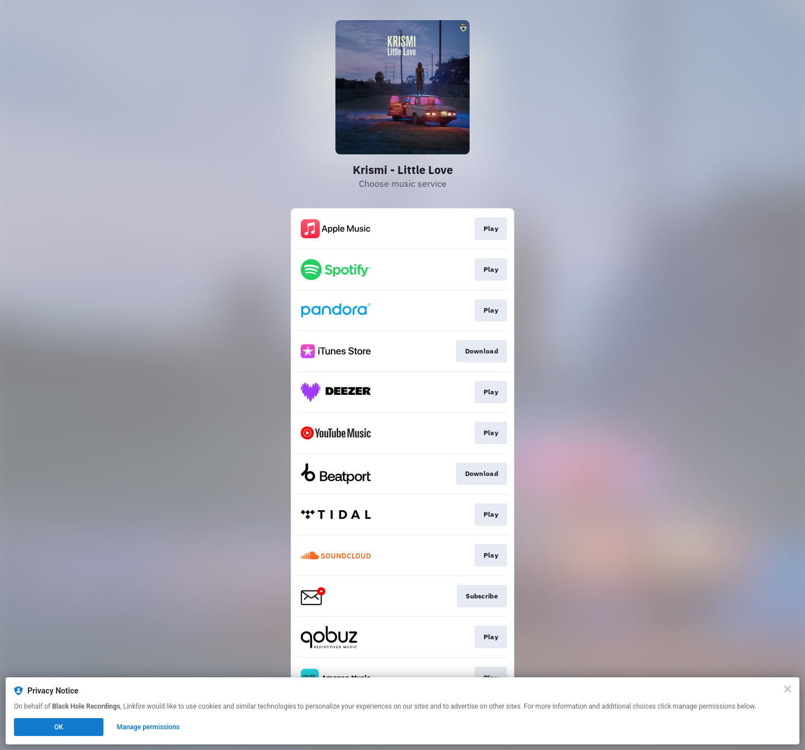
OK (58, 727)
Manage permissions (148, 727)
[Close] (788, 689)
